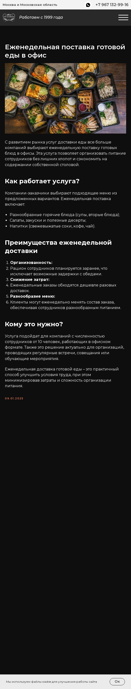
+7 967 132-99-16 (112, 4)
